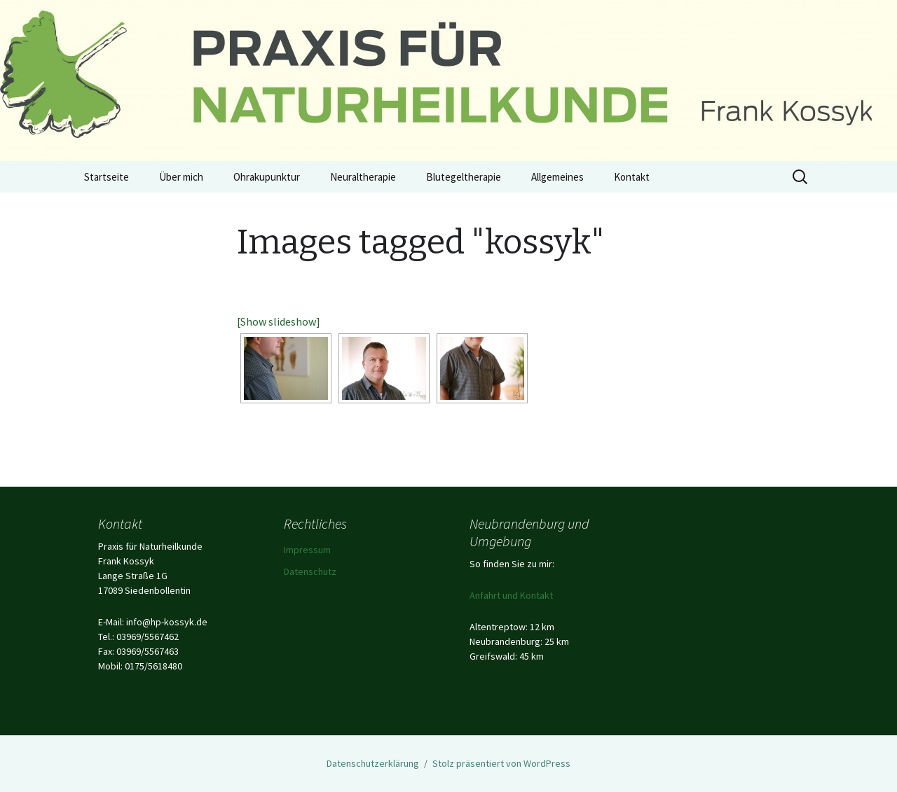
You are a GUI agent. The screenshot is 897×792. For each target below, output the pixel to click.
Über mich (181, 176)
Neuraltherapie (363, 176)
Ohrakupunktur (266, 176)
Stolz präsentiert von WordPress (501, 763)
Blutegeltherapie (463, 176)
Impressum (307, 549)
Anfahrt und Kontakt (511, 595)
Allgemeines (557, 176)
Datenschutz (310, 571)
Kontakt (632, 176)
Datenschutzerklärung (373, 763)
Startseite (106, 176)
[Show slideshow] (278, 321)
